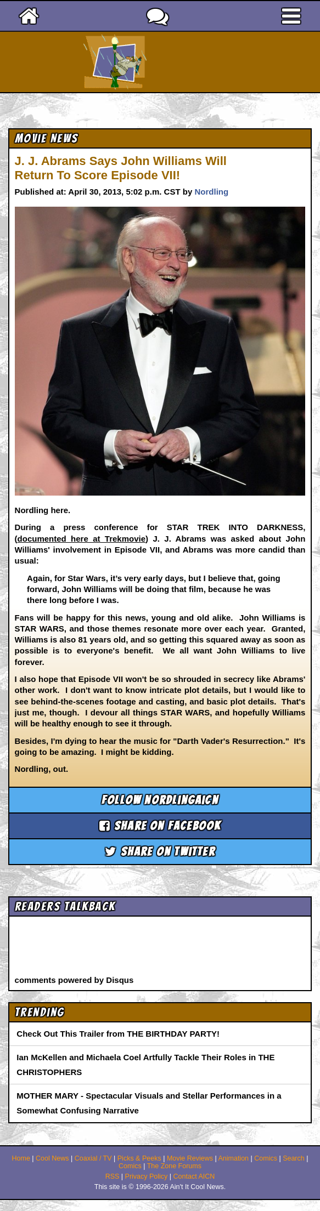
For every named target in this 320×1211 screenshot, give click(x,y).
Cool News (52, 1158)
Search (294, 1158)
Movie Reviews (190, 1158)
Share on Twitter (160, 851)
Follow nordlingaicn (160, 800)
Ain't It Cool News (179, 62)
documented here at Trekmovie (81, 538)
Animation (233, 1158)
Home (21, 1158)
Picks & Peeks (139, 1158)
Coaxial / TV (93, 1158)
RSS (112, 1176)
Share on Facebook (160, 826)
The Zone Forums (174, 1166)
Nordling (211, 191)
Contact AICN (194, 1176)
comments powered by (74, 980)
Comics (265, 1158)
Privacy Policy (146, 1176)
